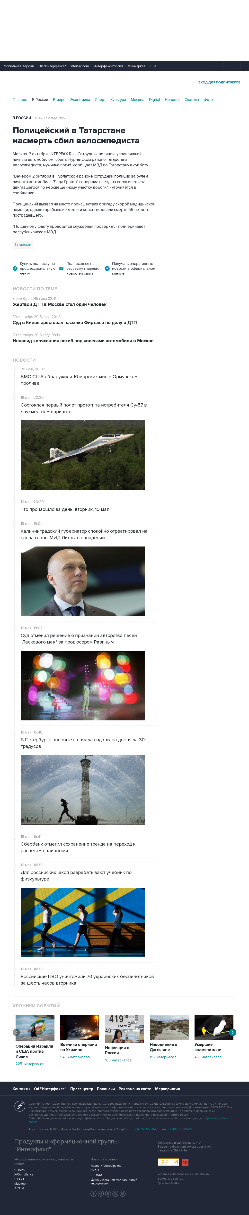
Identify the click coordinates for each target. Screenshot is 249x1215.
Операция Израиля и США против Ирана (34, 1051)
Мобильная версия (19, 66)
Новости (172, 100)
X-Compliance (23, 1174)
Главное (20, 100)
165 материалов (118, 1060)
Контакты (21, 1088)
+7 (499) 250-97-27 (180, 1129)
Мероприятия (167, 1088)
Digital (154, 100)
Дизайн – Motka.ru (170, 1183)
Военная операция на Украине (78, 1047)
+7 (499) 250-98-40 (145, 1129)
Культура (118, 100)
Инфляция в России (117, 1050)
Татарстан (23, 244)
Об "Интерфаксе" (52, 66)
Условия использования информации (184, 1174)
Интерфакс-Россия (108, 66)
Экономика (80, 100)
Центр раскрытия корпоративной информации (113, 1181)
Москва (137, 100)
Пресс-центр (81, 1088)
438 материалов (208, 1057)
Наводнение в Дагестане (163, 1047)
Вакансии (106, 1088)
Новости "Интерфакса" (106, 1166)
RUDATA (96, 1175)
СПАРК (19, 1170)
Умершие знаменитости (208, 1047)
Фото (208, 100)
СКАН (94, 1170)
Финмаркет (136, 66)
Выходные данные (170, 1179)
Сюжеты (192, 100)
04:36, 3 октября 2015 (49, 118)
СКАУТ (19, 1179)
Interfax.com (80, 66)
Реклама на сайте (135, 1088)
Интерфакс (124, 82)
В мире (59, 100)
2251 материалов (30, 1064)
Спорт (100, 100)
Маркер (20, 1184)
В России (40, 100)
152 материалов (163, 1057)
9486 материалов (75, 1057)
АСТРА (19, 1188)
